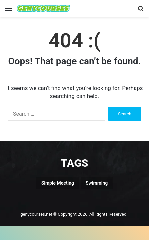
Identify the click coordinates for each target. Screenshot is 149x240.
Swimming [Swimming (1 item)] (97, 183)
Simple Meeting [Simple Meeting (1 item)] (57, 183)
